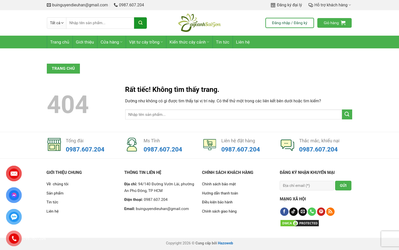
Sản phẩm (55, 193)
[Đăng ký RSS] (330, 211)
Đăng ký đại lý (286, 5)
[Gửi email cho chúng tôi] (302, 211)
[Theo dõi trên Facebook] (284, 211)
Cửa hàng (111, 42)
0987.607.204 (85, 149)
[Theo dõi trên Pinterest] (321, 211)
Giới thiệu (85, 42)
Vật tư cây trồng (146, 42)
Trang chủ (59, 42)
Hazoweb (225, 243)
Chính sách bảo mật (219, 184)
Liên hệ (243, 42)
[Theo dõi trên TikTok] (293, 211)
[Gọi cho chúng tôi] (312, 211)
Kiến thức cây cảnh (189, 42)
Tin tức (222, 42)
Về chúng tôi (57, 184)
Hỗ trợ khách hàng (329, 5)
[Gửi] (140, 23)
